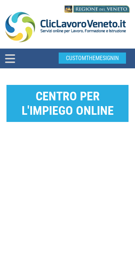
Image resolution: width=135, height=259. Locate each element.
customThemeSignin (92, 58)
